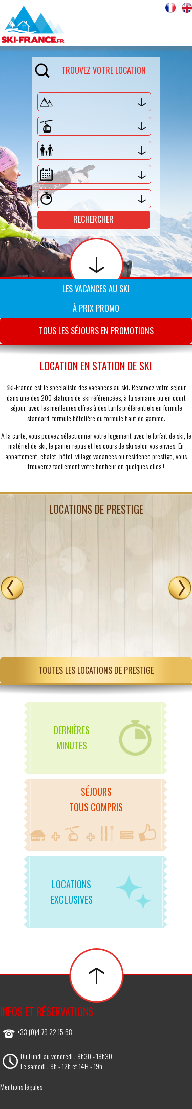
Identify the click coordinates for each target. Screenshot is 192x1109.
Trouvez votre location (90, 68)
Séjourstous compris (93, 813)
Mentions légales (21, 1086)
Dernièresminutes (103, 738)
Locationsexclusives (101, 892)
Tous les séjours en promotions (96, 331)
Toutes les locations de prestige (96, 670)
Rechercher (93, 219)
